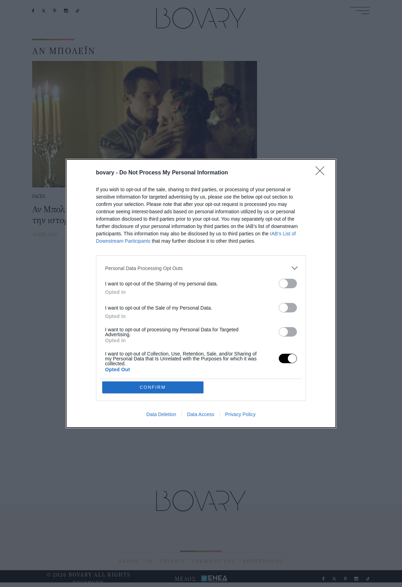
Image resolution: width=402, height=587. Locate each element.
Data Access (200, 414)
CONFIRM (153, 387)
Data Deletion (161, 414)
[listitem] (201, 268)
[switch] (288, 283)
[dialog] (201, 293)
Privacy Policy (240, 414)
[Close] (322, 173)
